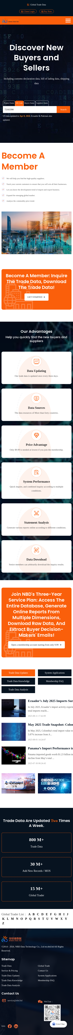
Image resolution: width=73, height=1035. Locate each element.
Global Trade (44, 966)
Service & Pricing (10, 970)
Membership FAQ (54, 681)
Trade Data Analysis (18, 689)
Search (63, 109)
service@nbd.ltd (15, 1000)
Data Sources (36, 407)
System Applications (55, 672)
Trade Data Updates (18, 672)
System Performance (36, 481)
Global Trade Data (38, 5)
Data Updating (36, 371)
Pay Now (46, 11)
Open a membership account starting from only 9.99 (36, 644)
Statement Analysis (36, 522)
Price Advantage (36, 444)
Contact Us (43, 970)
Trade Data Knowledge (18, 681)
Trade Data (7, 966)
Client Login (28, 11)
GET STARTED (37, 297)
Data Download (36, 559)
